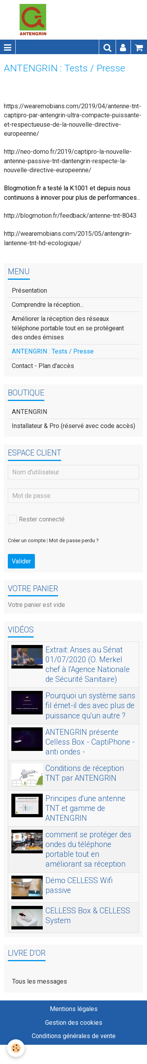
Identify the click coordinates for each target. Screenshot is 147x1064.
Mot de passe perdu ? (74, 540)
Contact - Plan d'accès (43, 366)
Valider (21, 561)
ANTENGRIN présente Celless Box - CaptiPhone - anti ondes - (90, 741)
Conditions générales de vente (74, 1036)
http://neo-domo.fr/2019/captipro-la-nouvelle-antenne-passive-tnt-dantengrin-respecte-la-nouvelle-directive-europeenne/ (68, 161)
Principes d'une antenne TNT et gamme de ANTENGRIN (85, 808)
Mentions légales (74, 1009)
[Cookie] (16, 1048)
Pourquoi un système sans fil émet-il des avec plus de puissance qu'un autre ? (90, 705)
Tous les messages (39, 981)
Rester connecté (36, 519)
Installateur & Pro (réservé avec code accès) (73, 426)
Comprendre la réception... (47, 304)
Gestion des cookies (73, 1022)
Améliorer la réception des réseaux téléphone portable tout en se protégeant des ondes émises (68, 328)
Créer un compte (26, 540)
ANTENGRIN (29, 411)
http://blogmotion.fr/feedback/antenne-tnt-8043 (70, 215)
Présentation (29, 290)
